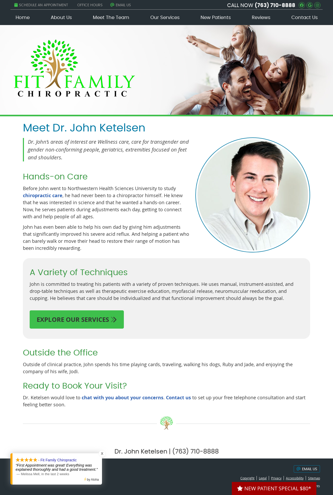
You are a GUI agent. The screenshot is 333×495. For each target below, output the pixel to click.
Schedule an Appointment (41, 5)
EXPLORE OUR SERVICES (77, 319)
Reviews (261, 17)
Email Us (120, 5)
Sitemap (314, 478)
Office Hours (90, 5)
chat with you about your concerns (122, 397)
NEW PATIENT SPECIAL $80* (274, 488)
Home (23, 17)
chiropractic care (42, 195)
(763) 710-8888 (275, 5)
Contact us (178, 397)
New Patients (216, 17)
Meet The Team (111, 17)
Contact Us (304, 17)
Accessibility (295, 478)
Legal (263, 478)
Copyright (247, 478)
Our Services (165, 17)
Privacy (276, 478)
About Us (61, 17)
